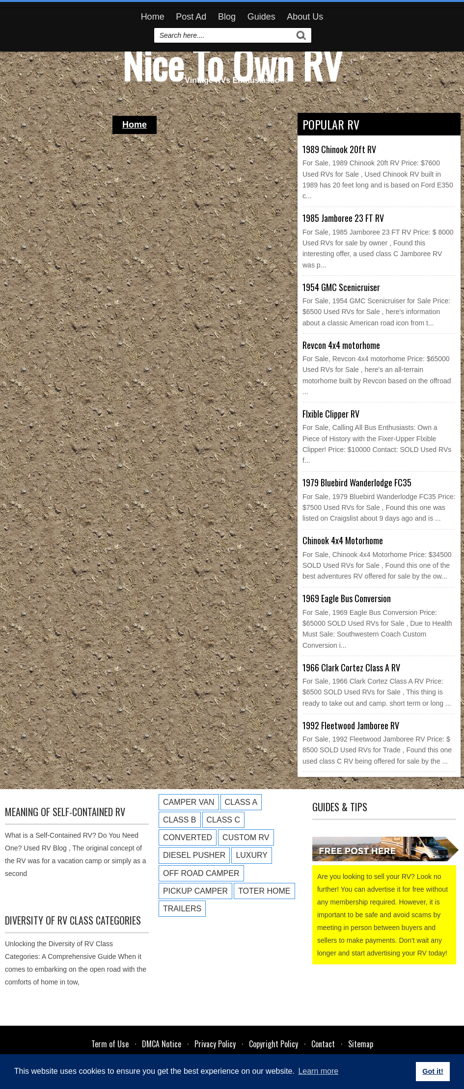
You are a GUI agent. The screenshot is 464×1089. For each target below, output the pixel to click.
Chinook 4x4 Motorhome (342, 540)
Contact (323, 1044)
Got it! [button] (432, 1071)
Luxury (252, 855)
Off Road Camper (201, 873)
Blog (227, 17)
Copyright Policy (273, 1044)
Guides (261, 17)
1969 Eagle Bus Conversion (346, 598)
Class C (223, 820)
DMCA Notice (161, 1044)
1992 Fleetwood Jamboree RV (350, 725)
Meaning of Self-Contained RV (65, 811)
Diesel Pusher (194, 855)
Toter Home (264, 891)
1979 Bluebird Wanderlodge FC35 (356, 482)
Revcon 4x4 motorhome (341, 345)
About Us (305, 17)
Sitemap (360, 1044)
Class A (241, 802)
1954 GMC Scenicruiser (341, 287)
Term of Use (110, 1044)
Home (152, 17)
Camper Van (189, 802)
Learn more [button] (318, 1071)
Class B (179, 820)
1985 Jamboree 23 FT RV (343, 218)
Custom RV (245, 837)
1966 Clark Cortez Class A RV (351, 667)
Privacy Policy (215, 1044)
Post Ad (191, 17)
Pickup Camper (195, 891)
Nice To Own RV (232, 64)
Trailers (182, 908)
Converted (187, 837)
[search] (224, 35)
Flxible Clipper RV (330, 413)
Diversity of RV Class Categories (73, 920)
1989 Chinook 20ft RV (339, 149)
